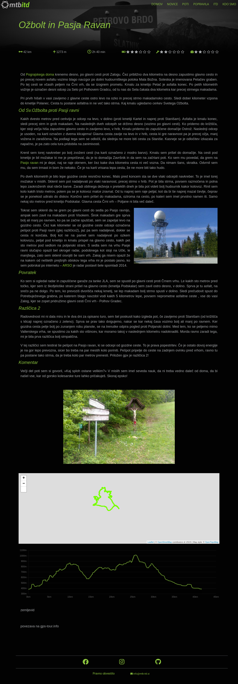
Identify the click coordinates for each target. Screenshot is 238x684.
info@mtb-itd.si (139, 673)
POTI (185, 4)
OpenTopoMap (211, 542)
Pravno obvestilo (104, 673)
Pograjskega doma (40, 74)
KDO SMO (229, 4)
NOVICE (172, 4)
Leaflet (151, 542)
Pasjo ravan (29, 163)
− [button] (23, 484)
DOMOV (157, 4)
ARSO (67, 265)
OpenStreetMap (164, 542)
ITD (215, 4)
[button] (23, 489)
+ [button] (23, 478)
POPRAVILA (201, 4)
